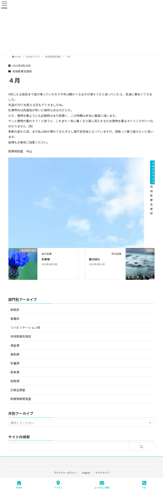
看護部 (14, 318)
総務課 (14, 381)
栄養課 (14, 363)
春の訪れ (94, 259)
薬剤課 (14, 354)
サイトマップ (102, 472)
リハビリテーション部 (25, 327)
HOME (19, 485)
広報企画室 (17, 390)
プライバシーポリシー (65, 472)
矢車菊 (46, 259)
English (86, 472)
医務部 (14, 310)
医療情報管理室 (20, 399)
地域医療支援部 (22, 71)
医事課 (14, 372)
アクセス (58, 485)
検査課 (14, 345)
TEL (144, 485)
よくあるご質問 (101, 485)
